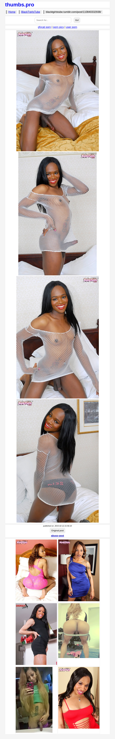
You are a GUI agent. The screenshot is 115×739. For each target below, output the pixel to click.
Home (12, 12)
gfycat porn (44, 27)
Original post (57, 530)
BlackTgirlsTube (30, 12)
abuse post (57, 535)
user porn (71, 27)
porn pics (58, 27)
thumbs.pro (19, 5)
